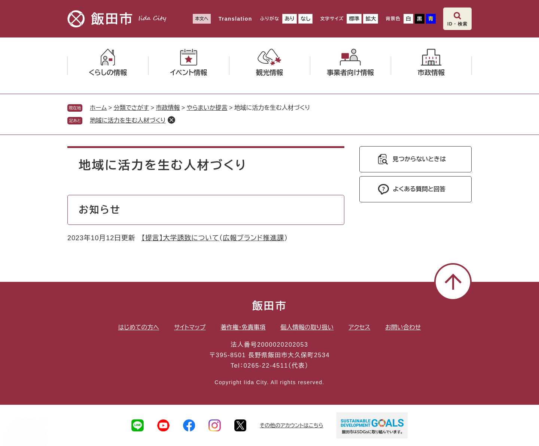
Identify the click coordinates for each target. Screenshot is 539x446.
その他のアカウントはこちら (291, 425)
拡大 (370, 19)
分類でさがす (131, 108)
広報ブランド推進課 (253, 238)
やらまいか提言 (206, 108)
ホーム (98, 108)
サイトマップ (189, 327)
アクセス (359, 327)
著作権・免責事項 (242, 327)
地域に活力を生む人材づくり (128, 120)
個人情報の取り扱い (307, 327)
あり (289, 19)
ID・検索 (457, 24)
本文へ (201, 18)
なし (305, 19)
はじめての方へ (138, 327)
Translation (235, 19)
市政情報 (168, 108)
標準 (354, 19)
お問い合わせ (403, 327)
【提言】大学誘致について (180, 238)
